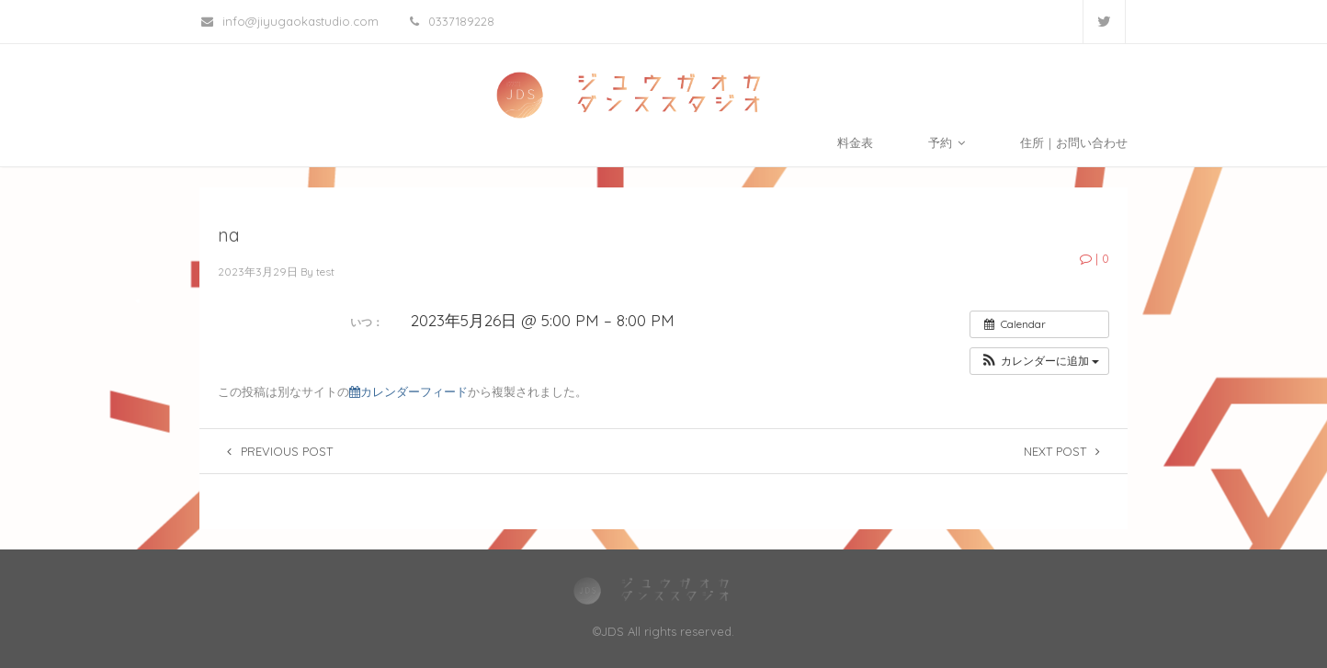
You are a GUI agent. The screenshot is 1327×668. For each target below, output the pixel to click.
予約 (946, 142)
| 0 (1094, 258)
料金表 (855, 142)
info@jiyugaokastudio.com (290, 21)
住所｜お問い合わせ (1074, 142)
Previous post (280, 451)
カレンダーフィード (408, 392)
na (229, 234)
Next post (1062, 451)
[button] (1039, 361)
